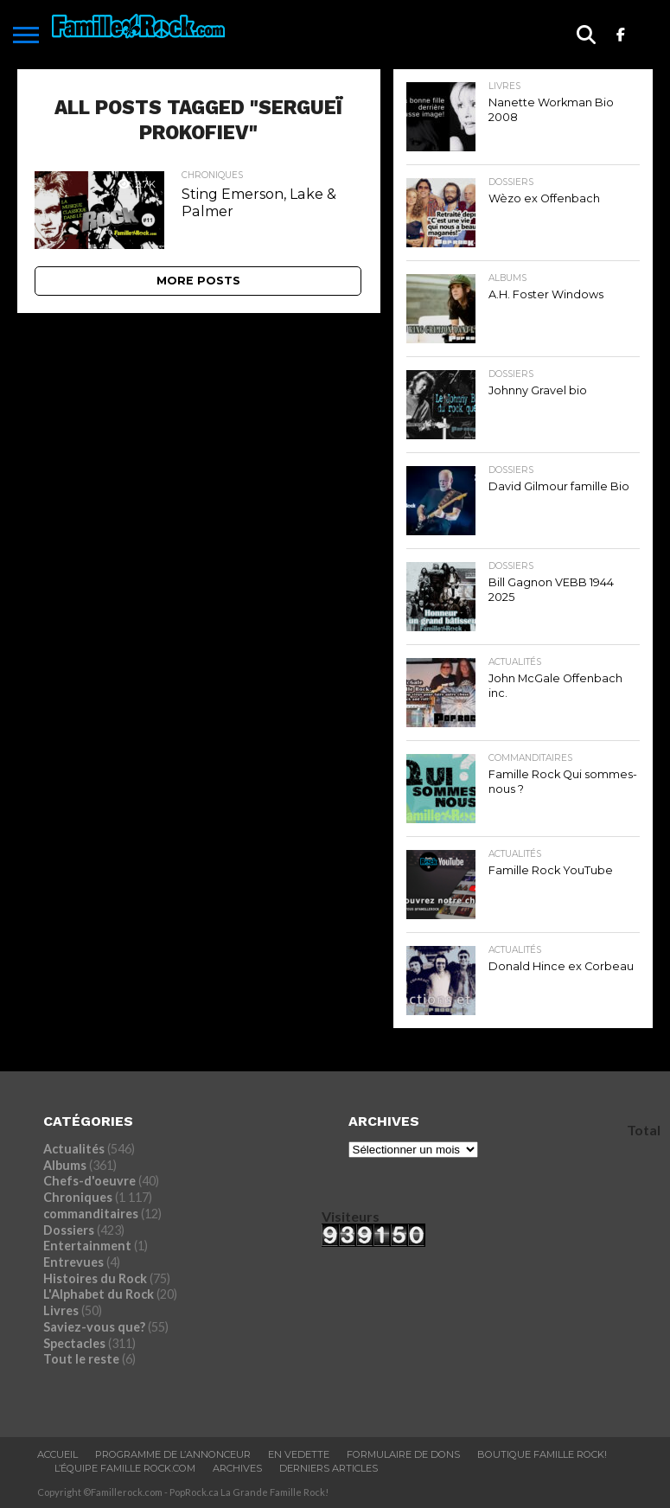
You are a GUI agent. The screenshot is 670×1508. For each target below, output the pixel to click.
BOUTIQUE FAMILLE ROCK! (542, 1454)
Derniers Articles (328, 1468)
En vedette (298, 1454)
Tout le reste (81, 1358)
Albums (64, 1165)
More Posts (198, 280)
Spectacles (74, 1343)
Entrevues (73, 1262)
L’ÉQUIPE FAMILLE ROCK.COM (124, 1468)
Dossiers (68, 1230)
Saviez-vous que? (94, 1327)
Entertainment (87, 1245)
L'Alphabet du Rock (98, 1294)
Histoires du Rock (95, 1278)
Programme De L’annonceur (173, 1454)
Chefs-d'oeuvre (89, 1180)
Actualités (74, 1148)
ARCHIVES (237, 1468)
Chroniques (77, 1197)
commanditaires (90, 1213)
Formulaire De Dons (403, 1454)
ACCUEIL (57, 1454)
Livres (61, 1310)
